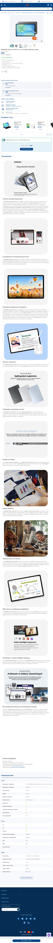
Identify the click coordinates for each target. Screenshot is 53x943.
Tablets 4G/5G (18, 12)
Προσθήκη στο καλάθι (27, 940)
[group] (26, 105)
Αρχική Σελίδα (3, 12)
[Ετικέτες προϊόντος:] (26, 16)
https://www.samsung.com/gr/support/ (17, 767)
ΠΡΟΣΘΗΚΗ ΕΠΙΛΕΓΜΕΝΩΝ (26, 149)
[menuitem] (1, 5)
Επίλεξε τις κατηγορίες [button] (6, 905)
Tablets (9, 12)
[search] (26, 8)
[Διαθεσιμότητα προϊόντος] (26, 58)
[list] (18, 13)
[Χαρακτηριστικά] (26, 829)
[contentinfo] (26, 931)
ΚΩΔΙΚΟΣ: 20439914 (4, 51)
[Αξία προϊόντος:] (26, 54)
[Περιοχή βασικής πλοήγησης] (26, 5)
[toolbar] (26, 46)
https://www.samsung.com (18, 765)
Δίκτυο (13, 12)
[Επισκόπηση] (26, 463)
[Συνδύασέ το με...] (26, 134)
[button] (48, 8)
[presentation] (47, 134)
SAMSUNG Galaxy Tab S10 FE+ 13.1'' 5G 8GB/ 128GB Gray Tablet (19, 49)
